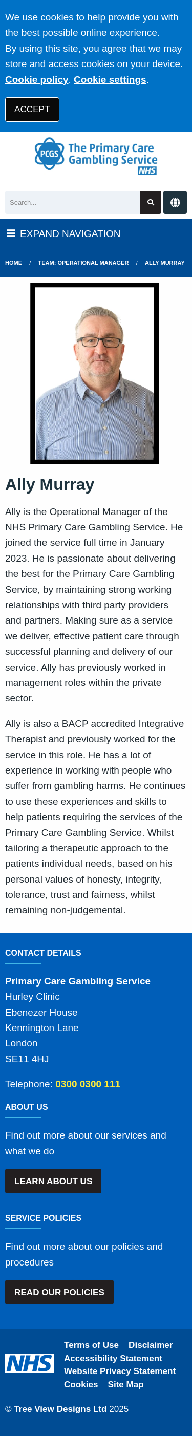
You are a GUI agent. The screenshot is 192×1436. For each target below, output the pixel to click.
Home (13, 263)
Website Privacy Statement (120, 1371)
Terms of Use (91, 1345)
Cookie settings (110, 79)
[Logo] (96, 156)
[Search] (72, 202)
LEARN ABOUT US (53, 1181)
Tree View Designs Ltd (60, 1409)
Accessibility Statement (113, 1358)
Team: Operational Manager (83, 263)
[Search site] (150, 202)
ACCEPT (32, 109)
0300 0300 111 (87, 1084)
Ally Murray (165, 263)
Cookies (81, 1384)
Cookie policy (37, 79)
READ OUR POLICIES (59, 1292)
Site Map (126, 1384)
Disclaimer (151, 1345)
